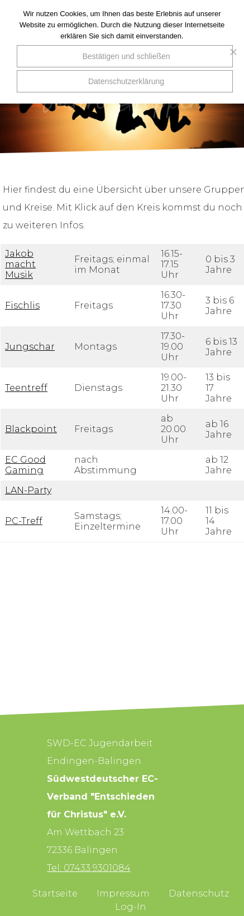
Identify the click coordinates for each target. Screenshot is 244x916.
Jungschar (30, 346)
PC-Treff (23, 521)
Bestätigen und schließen (126, 56)
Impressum (123, 893)
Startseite (55, 893)
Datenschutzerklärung (126, 81)
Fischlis (22, 305)
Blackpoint (31, 429)
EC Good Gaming (25, 465)
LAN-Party (28, 490)
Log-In (130, 907)
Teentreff (26, 388)
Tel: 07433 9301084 (89, 868)
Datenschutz (199, 893)
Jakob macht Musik (20, 264)
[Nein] (230, 51)
